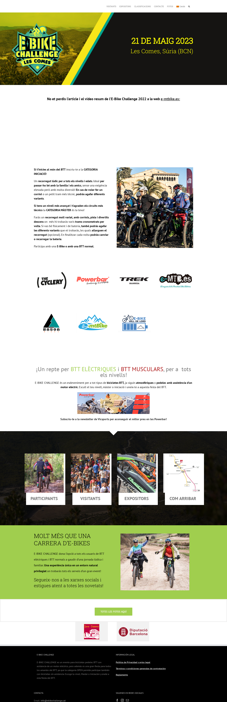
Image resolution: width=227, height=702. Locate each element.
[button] (189, 6)
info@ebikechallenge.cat (53, 687)
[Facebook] (117, 687)
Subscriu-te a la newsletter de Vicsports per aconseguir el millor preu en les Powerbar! (113, 406)
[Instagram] (122, 687)
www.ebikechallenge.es (51, 691)
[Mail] (127, 687)
